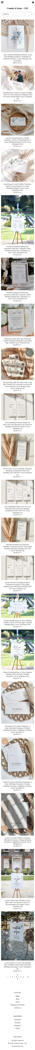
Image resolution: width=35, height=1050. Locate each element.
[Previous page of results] (17, 975)
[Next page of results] (17, 979)
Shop (17, 996)
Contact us (17, 1008)
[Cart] (33, 2)
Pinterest (17, 1023)
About (17, 1002)
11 (23, 977)
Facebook (17, 1020)
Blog (17, 999)
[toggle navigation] (2, 2)
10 (21, 977)
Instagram (17, 1025)
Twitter (17, 1028)
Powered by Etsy (17, 1046)
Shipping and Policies (17, 1005)
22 (28, 977)
